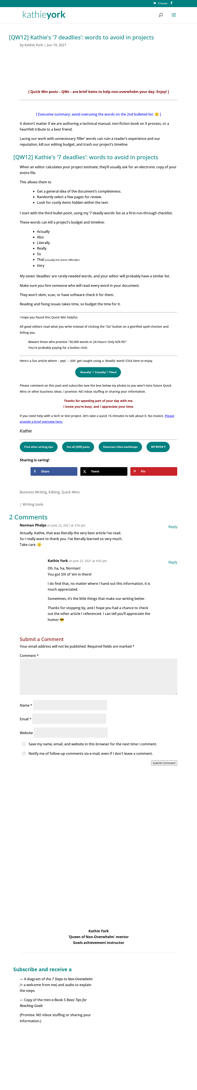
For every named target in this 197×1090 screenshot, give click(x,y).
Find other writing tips (38, 447)
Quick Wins (70, 492)
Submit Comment (164, 763)
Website (26, 732)
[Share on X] (103, 471)
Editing (54, 492)
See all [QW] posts (78, 447)
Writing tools (33, 504)
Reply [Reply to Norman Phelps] (172, 526)
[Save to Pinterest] (153, 471)
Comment (29, 655)
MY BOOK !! (158, 447)
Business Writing (33, 492)
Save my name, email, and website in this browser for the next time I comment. (93, 744)
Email (25, 719)
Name (26, 705)
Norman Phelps (33, 525)
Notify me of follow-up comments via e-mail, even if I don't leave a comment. (87, 753)
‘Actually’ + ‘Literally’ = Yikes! (98, 372)
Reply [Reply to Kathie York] (172, 562)
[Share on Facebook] (54, 471)
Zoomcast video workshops (120, 447)
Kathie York (33, 45)
